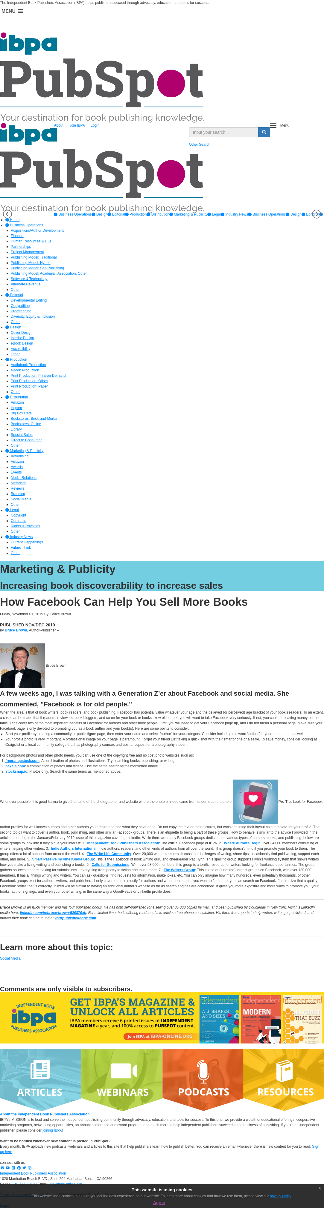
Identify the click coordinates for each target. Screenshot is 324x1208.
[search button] (264, 132)
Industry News (234, 214)
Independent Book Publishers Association (33, 1173)
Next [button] (316, 214)
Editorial (116, 214)
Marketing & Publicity (188, 214)
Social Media (10, 958)
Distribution (158, 214)
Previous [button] (7, 214)
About (58, 125)
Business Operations (73, 214)
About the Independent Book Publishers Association (45, 1114)
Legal (214, 214)
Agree (159, 1202)
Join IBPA (77, 125)
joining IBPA (52, 1130)
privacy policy (280, 1196)
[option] (73, 214)
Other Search (199, 144)
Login (95, 125)
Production (136, 214)
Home (12, 220)
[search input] (223, 132)
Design (99, 214)
